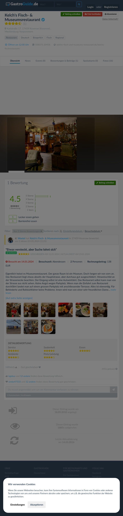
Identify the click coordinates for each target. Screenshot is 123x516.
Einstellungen (17, 504)
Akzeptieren (36, 504)
